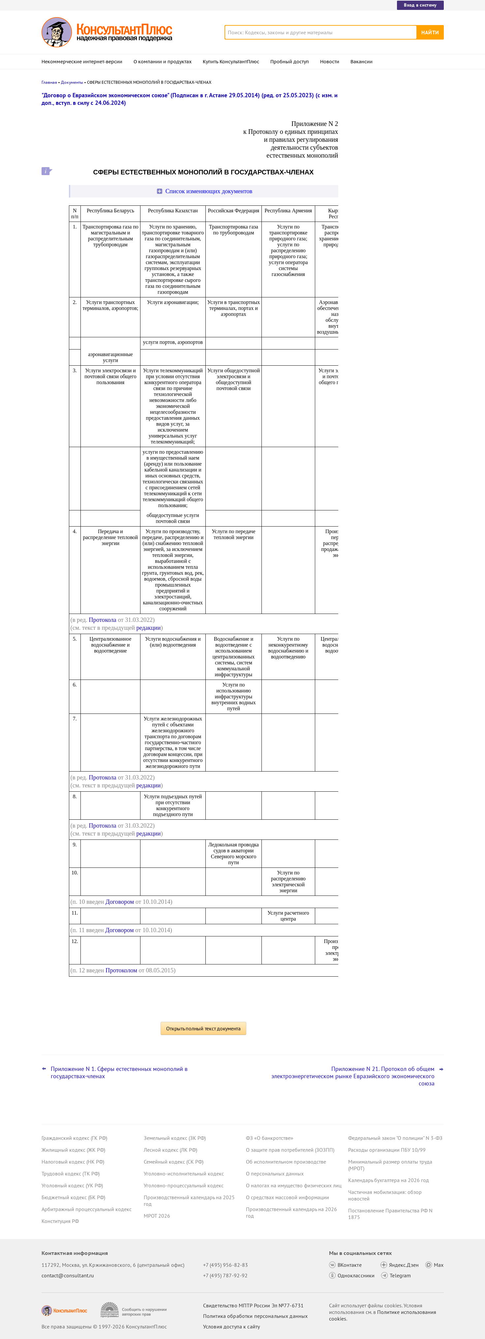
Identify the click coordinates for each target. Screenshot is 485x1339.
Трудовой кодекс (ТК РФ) (71, 1173)
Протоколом (121, 970)
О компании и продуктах (163, 62)
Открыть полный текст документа (203, 1028)
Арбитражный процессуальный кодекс (87, 1209)
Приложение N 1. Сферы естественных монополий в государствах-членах (119, 1072)
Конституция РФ (60, 1221)
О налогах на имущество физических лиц (294, 1185)
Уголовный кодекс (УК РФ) (72, 1185)
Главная (49, 82)
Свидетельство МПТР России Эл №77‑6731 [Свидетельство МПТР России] (253, 1305)
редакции (148, 627)
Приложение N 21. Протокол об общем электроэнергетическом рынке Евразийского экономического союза (353, 1076)
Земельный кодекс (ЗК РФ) (175, 1138)
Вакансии (361, 62)
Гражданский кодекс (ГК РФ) (74, 1138)
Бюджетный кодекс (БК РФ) (73, 1197)
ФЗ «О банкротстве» (269, 1138)
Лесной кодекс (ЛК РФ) (170, 1149)
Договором (120, 901)
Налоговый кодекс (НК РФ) (73, 1161)
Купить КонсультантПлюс (231, 62)
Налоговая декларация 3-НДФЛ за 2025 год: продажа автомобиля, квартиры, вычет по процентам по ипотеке (390, 205)
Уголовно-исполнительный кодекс (184, 1173)
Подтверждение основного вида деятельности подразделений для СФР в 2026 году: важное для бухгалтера (395, 129)
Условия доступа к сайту (231, 1326)
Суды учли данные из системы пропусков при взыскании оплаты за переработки (392, 243)
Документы (72, 82)
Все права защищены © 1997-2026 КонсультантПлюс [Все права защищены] (104, 1326)
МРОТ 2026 (157, 1215)
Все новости (365, 265)
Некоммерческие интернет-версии (82, 62)
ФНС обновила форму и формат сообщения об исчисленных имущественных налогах (387, 165)
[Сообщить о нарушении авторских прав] (134, 1310)
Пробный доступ (289, 62)
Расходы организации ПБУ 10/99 (387, 1149)
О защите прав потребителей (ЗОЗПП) (290, 1149)
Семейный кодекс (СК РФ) (173, 1161)
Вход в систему (420, 5)
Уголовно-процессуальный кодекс (184, 1185)
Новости (329, 62)
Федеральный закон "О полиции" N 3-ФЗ (395, 1138)
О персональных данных (275, 1173)
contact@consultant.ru (68, 1275)
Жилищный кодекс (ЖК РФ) (73, 1149)
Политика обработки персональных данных (255, 1316)
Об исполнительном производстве (286, 1161)
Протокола (102, 619)
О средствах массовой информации (287, 1197)
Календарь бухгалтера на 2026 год (388, 1180)
